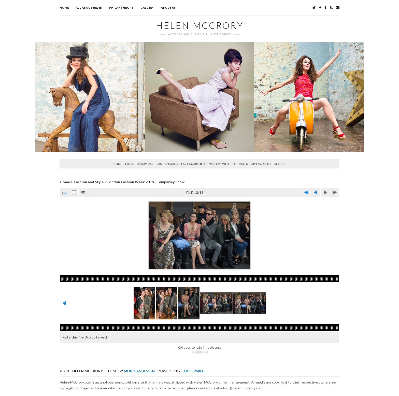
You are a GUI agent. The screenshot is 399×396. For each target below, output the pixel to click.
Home (64, 7)
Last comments (193, 163)
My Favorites (261, 163)
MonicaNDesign (139, 371)
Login (129, 163)
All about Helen (89, 7)
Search (280, 163)
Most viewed (219, 163)
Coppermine (193, 371)
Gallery (147, 7)
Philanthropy (121, 7)
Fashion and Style (89, 182)
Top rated (240, 163)
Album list (145, 163)
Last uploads (167, 163)
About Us (168, 7)
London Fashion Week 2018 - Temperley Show (145, 182)
